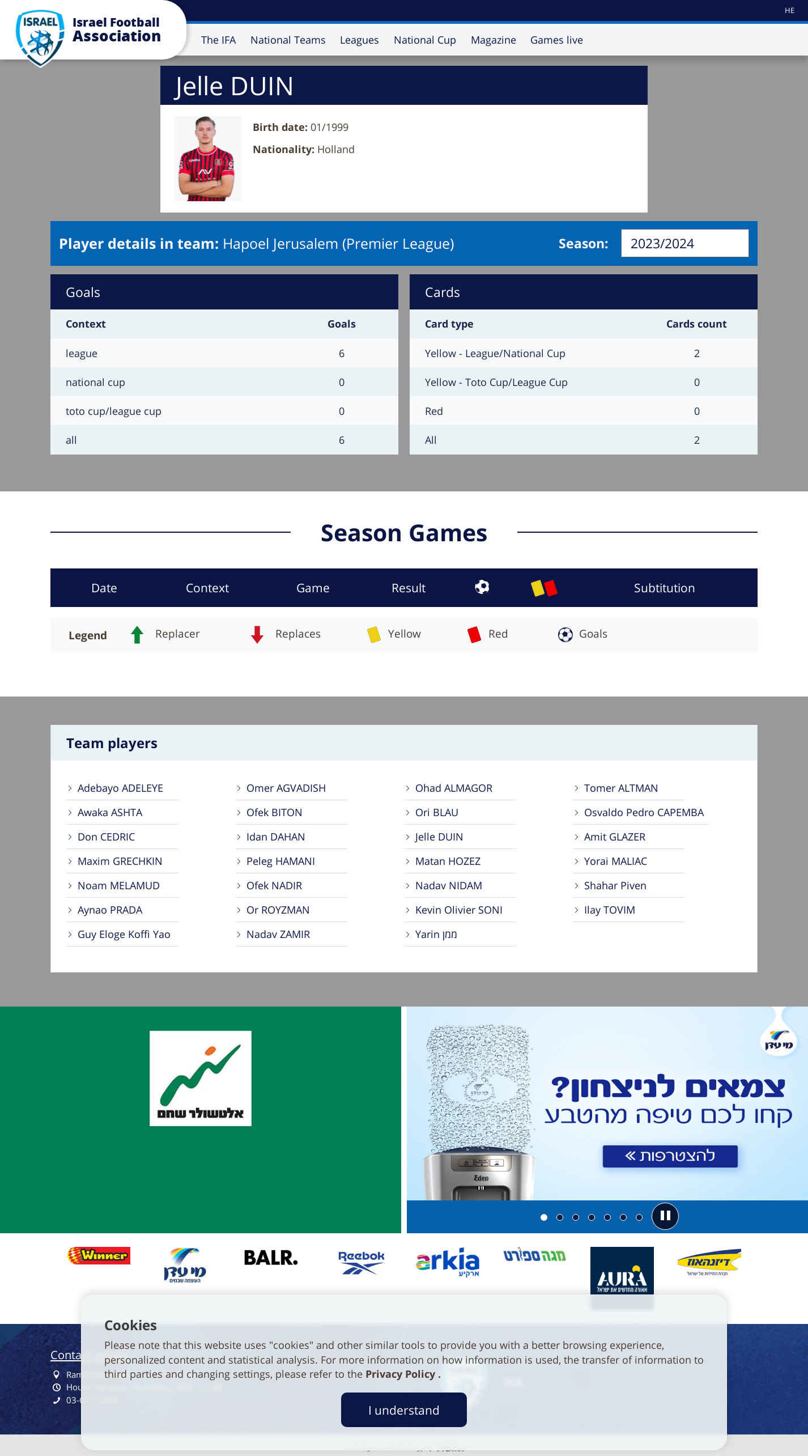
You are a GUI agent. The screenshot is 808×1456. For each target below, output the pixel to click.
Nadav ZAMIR (278, 934)
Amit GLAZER (614, 836)
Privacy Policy (401, 1374)
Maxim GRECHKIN (120, 861)
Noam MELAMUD (119, 885)
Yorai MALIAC (615, 861)
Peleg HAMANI (280, 861)
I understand (404, 1410)
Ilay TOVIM (609, 909)
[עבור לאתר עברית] (789, 10)
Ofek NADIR (274, 885)
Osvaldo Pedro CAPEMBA (644, 812)
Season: (584, 243)
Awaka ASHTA (110, 812)
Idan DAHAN (275, 836)
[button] (665, 1216)
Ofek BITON (274, 812)
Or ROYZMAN (278, 909)
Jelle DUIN (439, 836)
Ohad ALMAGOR (453, 788)
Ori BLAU (436, 812)
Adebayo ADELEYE (120, 788)
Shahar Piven (615, 885)
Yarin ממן (436, 934)
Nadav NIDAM (448, 885)
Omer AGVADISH (286, 788)
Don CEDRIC (106, 836)
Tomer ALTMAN (621, 788)
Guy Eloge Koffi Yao (124, 934)
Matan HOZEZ (447, 861)
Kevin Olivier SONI (459, 909)
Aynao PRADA (110, 909)
